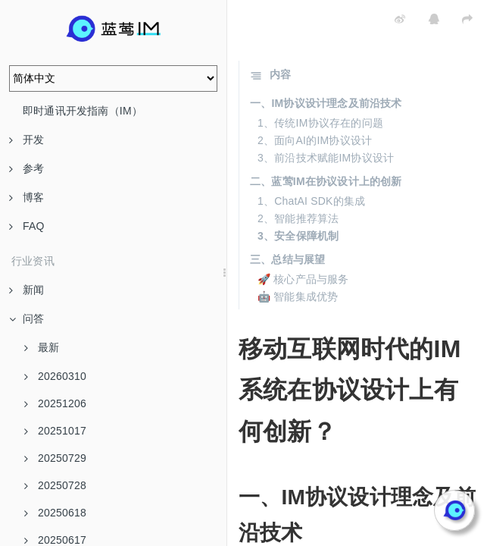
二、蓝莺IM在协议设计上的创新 (326, 181)
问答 (26, 318)
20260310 (55, 376)
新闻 (26, 290)
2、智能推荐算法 (298, 218)
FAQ (27, 226)
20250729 (55, 458)
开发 (26, 139)
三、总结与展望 (287, 259)
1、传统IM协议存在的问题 (320, 123)
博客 (26, 197)
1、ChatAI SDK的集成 (311, 201)
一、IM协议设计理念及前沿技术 (326, 103)
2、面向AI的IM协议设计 (314, 140)
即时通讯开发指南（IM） (82, 111)
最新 (41, 347)
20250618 (55, 513)
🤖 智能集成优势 (298, 296)
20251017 (55, 431)
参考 (26, 168)
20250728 (55, 485)
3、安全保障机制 (298, 236)
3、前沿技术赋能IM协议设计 (325, 158)
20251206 (55, 403)
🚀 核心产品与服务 (303, 279)
